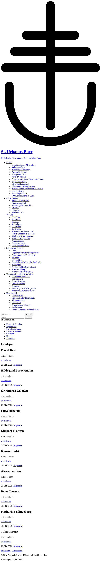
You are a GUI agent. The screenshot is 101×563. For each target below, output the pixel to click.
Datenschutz (17, 551)
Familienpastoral (19, 203)
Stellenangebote (18, 167)
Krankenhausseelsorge (21, 305)
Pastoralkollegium (19, 172)
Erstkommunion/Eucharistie (23, 255)
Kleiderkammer (18, 300)
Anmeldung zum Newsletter (23, 291)
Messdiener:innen (13, 329)
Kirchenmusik (18, 212)
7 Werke (15, 208)
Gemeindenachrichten (21, 276)
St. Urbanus (17, 229)
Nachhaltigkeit (18, 191)
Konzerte (15, 286)
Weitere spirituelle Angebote (24, 288)
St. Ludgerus (17, 224)
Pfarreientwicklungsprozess (23, 186)
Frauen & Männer (13, 331)
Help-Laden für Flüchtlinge (23, 298)
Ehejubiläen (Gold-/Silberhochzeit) (26, 262)
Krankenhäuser (18, 241)
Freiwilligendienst (19, 193)
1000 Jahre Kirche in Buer (23, 196)
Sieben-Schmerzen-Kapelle (23, 234)
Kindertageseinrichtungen (22, 236)
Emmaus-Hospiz (19, 243)
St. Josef (15, 222)
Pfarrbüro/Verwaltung (21, 170)
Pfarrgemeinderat (19, 174)
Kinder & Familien (14, 324)
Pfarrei (9, 162)
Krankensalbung (18, 269)
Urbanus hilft (11, 293)
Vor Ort (9, 215)
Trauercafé (16, 302)
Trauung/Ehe (17, 260)
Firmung (15, 257)
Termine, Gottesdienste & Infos (19, 274)
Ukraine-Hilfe (17, 295)
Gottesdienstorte (18, 281)
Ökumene (16, 210)
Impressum (5, 551)
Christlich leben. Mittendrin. (24, 165)
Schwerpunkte (12, 198)
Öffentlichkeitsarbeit (20, 184)
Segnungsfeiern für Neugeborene (25, 253)
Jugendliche (11, 326)
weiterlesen (6, 360)
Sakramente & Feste (14, 248)
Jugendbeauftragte (19, 181)
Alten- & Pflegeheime (21, 238)
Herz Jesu (16, 217)
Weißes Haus (17, 307)
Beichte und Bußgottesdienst (24, 267)
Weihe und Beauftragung (22, 272)
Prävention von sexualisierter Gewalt (27, 189)
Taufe (14, 250)
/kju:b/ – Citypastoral (20, 200)
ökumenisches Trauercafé (22, 231)
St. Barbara (16, 219)
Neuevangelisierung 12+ (22, 205)
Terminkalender (18, 283)
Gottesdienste (17, 279)
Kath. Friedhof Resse (20, 246)
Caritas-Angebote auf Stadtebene (25, 310)
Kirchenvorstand (19, 177)
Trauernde (10, 338)
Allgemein (17, 365)
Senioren (10, 334)
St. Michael (16, 227)
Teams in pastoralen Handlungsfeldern (28, 179)
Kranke (9, 336)
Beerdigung (16, 264)
